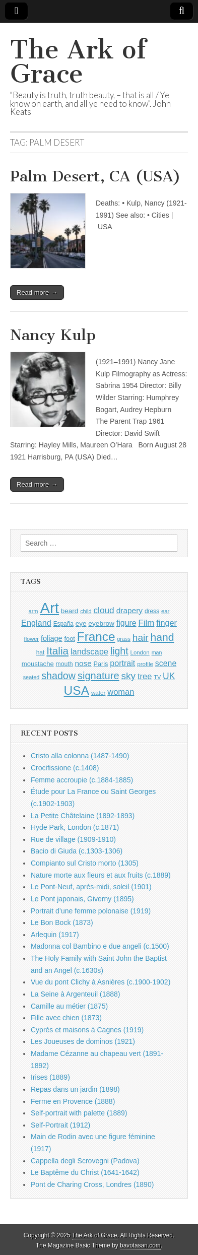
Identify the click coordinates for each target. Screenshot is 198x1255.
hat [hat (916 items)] (40, 652)
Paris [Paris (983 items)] (101, 664)
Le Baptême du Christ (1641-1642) (85, 1172)
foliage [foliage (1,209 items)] (51, 638)
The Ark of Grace (78, 61)
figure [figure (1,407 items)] (126, 623)
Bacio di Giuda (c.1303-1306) (76, 851)
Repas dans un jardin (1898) (75, 1089)
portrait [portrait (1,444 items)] (122, 663)
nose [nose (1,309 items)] (83, 663)
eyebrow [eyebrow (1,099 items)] (101, 623)
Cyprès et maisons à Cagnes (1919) (87, 1030)
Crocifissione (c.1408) (65, 768)
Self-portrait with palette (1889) (79, 1113)
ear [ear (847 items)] (165, 611)
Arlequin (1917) (55, 935)
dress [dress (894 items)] (152, 611)
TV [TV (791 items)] (157, 677)
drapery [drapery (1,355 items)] (129, 610)
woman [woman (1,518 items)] (120, 691)
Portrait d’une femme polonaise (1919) (91, 911)
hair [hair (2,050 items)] (141, 637)
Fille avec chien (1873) (66, 1018)
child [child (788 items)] (85, 611)
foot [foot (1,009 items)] (69, 638)
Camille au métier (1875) (69, 1006)
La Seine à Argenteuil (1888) (75, 994)
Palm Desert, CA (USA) (95, 176)
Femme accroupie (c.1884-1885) (82, 780)
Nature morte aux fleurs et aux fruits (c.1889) (101, 875)
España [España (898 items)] (63, 623)
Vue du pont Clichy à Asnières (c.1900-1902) (100, 982)
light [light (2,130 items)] (119, 650)
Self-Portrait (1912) (60, 1125)
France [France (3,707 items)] (96, 636)
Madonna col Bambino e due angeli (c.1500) (100, 946)
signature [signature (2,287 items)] (98, 675)
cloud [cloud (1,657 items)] (103, 610)
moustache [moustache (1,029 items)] (38, 664)
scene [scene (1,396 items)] (165, 663)
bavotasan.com (140, 1245)
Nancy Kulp (53, 335)
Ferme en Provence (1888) (73, 1101)
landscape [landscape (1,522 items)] (89, 651)
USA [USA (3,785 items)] (76, 690)
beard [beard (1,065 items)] (69, 611)
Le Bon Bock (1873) (62, 922)
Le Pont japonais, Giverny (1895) (82, 899)
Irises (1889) (50, 1077)
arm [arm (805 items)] (33, 611)
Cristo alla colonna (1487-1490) (80, 756)
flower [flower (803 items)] (31, 639)
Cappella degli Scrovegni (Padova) (85, 1161)
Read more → (37, 292)
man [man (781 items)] (157, 652)
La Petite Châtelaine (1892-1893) (83, 816)
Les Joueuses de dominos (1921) (83, 1041)
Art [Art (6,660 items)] (49, 608)
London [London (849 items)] (140, 652)
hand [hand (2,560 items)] (162, 637)
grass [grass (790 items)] (123, 639)
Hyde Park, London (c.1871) (75, 827)
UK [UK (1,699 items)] (169, 676)
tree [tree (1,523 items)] (145, 676)
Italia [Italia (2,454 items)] (57, 650)
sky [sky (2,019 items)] (128, 676)
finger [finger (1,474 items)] (166, 622)
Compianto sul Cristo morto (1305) (85, 863)
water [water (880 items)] (98, 692)
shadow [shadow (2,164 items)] (58, 675)
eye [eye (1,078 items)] (81, 623)
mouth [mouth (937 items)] (64, 664)
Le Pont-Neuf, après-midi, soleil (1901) (91, 887)
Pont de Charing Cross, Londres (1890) (92, 1184)
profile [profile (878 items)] (145, 663)
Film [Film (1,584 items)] (146, 623)
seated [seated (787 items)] (31, 677)
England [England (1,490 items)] (36, 622)
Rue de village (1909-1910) (73, 839)
